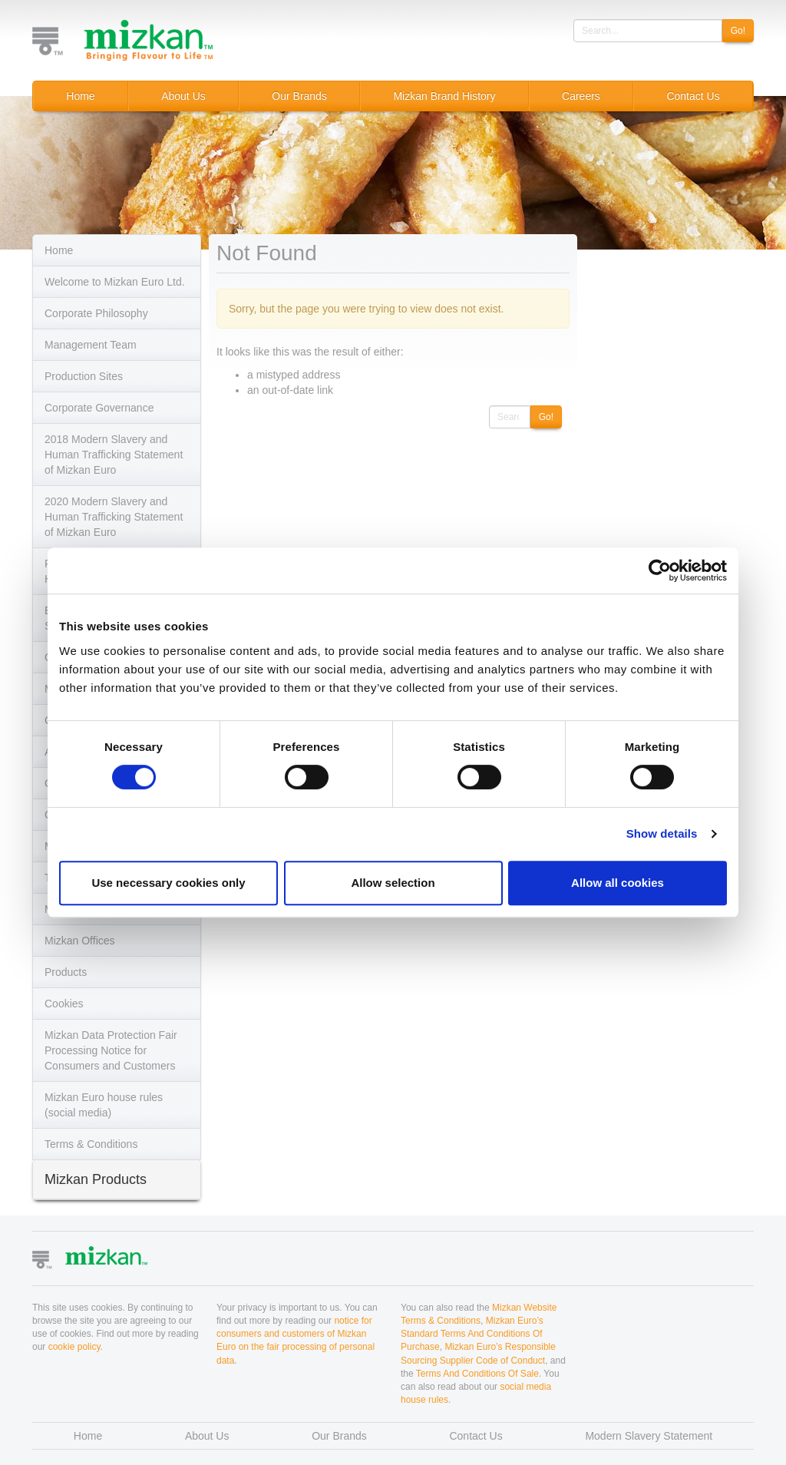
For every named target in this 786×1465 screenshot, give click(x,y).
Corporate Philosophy (96, 313)
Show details (662, 833)
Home (80, 96)
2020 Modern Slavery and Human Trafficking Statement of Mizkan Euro (114, 516)
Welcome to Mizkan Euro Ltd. (115, 282)
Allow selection (392, 882)
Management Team (91, 345)
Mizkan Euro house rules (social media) (104, 1105)
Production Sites (84, 376)
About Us (183, 96)
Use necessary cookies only (168, 882)
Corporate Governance (99, 408)
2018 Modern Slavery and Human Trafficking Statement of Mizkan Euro (114, 454)
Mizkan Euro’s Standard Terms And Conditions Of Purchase (472, 1333)
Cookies (64, 1003)
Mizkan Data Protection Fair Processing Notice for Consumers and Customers (111, 1050)
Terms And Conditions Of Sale (477, 1373)
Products (66, 972)
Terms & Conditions (91, 1144)
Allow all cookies (617, 882)
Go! (738, 30)
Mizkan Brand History (444, 96)
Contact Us (692, 96)
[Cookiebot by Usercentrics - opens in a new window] (660, 570)
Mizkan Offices (80, 940)
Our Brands (299, 96)
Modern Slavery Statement (648, 1436)
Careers (581, 96)
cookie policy (74, 1346)
